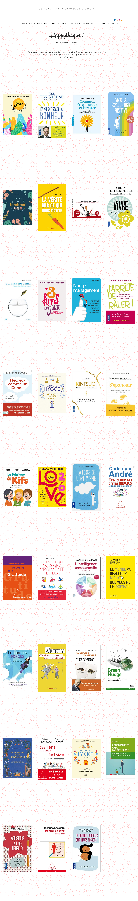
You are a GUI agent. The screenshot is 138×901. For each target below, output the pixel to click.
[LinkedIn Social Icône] (115, 20)
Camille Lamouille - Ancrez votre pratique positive (67, 8)
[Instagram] (118, 20)
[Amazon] (122, 20)
